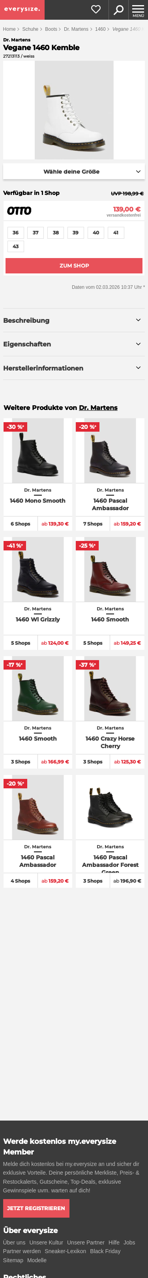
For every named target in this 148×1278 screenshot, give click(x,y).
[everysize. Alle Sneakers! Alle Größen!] (22, 10)
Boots (51, 29)
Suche (118, 10)
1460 (100, 29)
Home (9, 29)
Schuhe (30, 29)
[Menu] (138, 10)
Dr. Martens (76, 29)
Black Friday (105, 1251)
